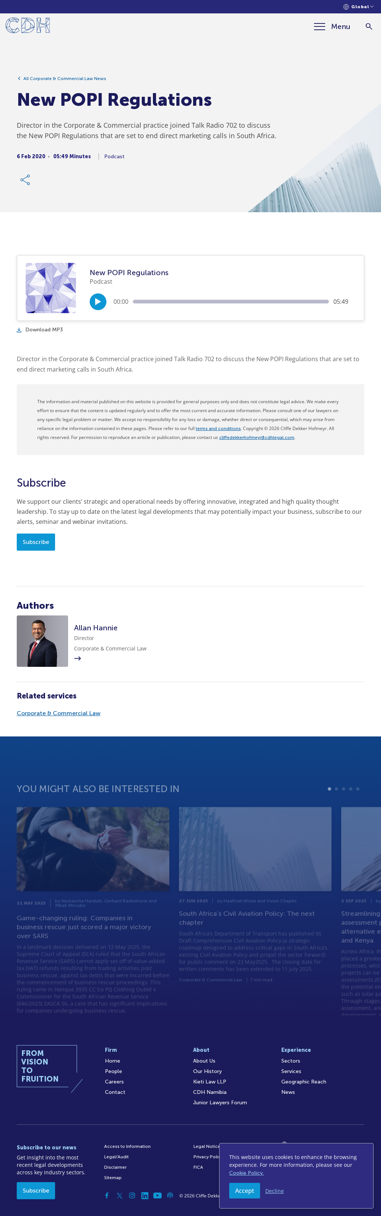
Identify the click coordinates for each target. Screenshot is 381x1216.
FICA (198, 1167)
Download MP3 (40, 330)
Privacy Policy (208, 1156)
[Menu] (332, 26)
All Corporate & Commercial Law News (64, 79)
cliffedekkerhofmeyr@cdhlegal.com (256, 437)
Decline (274, 1190)
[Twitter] (119, 1195)
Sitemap (113, 1177)
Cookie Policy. (246, 1173)
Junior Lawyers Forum (220, 1102)
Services (291, 1071)
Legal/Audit (116, 1156)
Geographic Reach (303, 1082)
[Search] (368, 26)
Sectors (290, 1061)
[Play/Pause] (98, 301)
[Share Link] (26, 181)
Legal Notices (207, 1146)
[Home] (28, 26)
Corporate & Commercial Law (58, 713)
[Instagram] (132, 1195)
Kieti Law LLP (209, 1082)
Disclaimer (115, 1167)
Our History (207, 1071)
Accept (244, 1191)
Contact (115, 1092)
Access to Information (127, 1146)
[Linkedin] (145, 1195)
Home (112, 1061)
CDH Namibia (210, 1092)
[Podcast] (170, 1195)
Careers (114, 1082)
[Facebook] (107, 1195)
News (288, 1092)
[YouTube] (157, 1195)
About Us (204, 1061)
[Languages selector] (358, 7)
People (113, 1071)
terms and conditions (218, 428)
